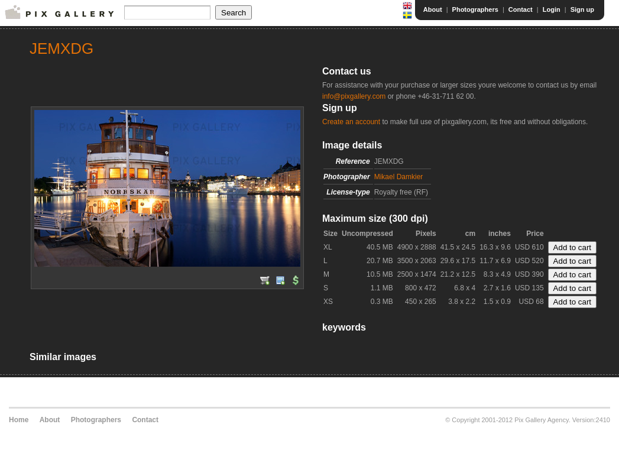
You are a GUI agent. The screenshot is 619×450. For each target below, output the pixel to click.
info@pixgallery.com (353, 96)
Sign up (582, 9)
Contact (520, 9)
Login (551, 9)
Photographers (475, 9)
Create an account (351, 122)
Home (18, 420)
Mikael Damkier (398, 177)
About (432, 9)
